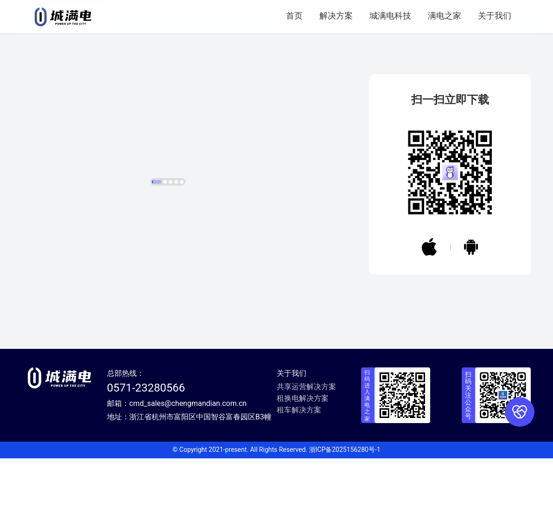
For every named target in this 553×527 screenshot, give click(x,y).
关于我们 (494, 15)
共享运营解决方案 (306, 455)
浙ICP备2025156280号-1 (345, 518)
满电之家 (444, 15)
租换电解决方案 (303, 467)
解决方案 (336, 15)
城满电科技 (390, 15)
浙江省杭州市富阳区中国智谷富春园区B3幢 (200, 485)
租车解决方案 (299, 478)
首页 (294, 15)
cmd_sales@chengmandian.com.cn (188, 472)
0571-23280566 (146, 456)
